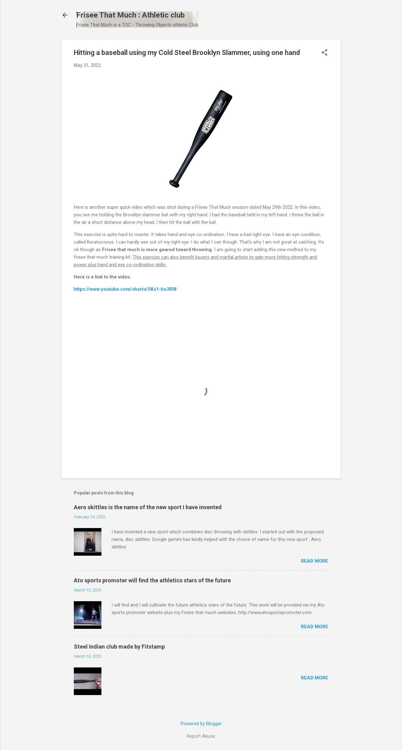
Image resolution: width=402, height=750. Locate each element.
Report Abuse (201, 736)
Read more (314, 561)
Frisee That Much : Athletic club (130, 15)
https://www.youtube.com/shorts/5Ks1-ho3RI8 (125, 289)
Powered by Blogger (201, 723)
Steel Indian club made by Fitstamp (119, 646)
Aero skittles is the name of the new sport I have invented (148, 507)
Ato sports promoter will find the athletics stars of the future (152, 580)
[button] (324, 53)
